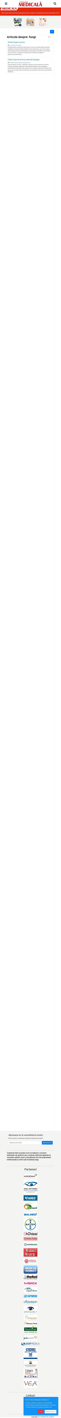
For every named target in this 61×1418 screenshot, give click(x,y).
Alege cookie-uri (50, 1411)
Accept (40, 1411)
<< (52, 31)
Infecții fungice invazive (16, 42)
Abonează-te (47, 1143)
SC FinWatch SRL (43, 1417)
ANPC (52, 1417)
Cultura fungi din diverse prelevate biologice (24, 59)
